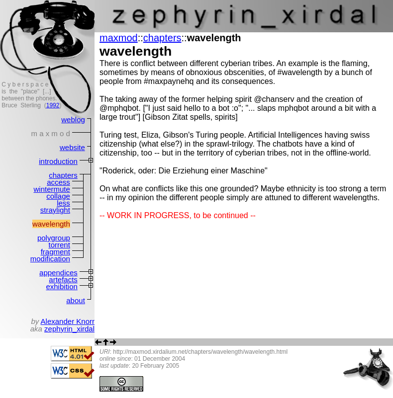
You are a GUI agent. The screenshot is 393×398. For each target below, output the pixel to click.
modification (50, 258)
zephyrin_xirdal (69, 328)
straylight (55, 210)
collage (58, 196)
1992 (53, 105)
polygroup (53, 238)
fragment (55, 251)
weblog (73, 119)
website (72, 147)
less (63, 203)
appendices (58, 272)
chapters (63, 175)
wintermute (51, 189)
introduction (58, 161)
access (58, 182)
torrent (59, 244)
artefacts (63, 279)
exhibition (61, 286)
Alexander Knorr (68, 321)
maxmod (118, 37)
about (75, 300)
